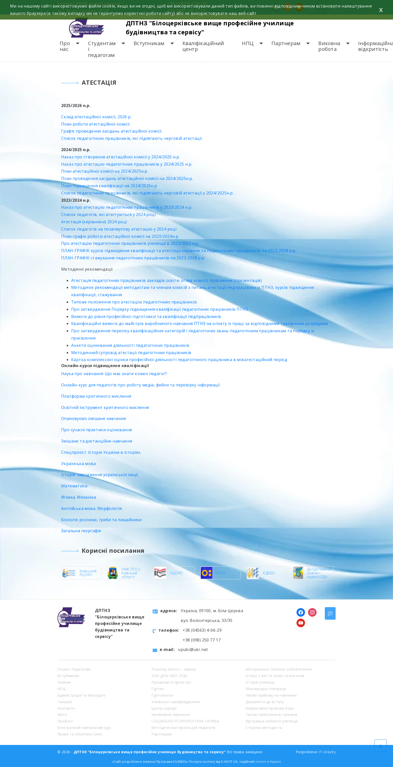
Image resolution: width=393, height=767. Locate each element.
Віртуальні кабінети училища (272, 721)
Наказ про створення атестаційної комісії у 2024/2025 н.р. (120, 157)
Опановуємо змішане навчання (93, 418)
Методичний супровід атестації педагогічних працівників (131, 352)
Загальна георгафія (81, 530)
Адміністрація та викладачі (81, 695)
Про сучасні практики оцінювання (96, 429)
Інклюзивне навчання (170, 714)
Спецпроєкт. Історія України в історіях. (101, 452)
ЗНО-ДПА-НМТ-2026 (169, 675)
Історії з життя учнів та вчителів (275, 675)
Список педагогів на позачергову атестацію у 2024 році (118, 229)
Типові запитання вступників (272, 714)
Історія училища (260, 682)
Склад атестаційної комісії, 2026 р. (96, 117)
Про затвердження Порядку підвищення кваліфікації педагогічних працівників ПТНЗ (159, 309)
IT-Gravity (327, 751)
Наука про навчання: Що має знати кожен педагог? (114, 373)
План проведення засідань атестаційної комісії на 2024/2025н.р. (127, 178)
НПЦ (247, 43)
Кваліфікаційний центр (203, 46)
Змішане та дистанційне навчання (96, 441)
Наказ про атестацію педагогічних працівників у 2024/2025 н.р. (126, 164)
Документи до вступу (265, 701)
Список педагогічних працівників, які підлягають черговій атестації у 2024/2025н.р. (147, 193)
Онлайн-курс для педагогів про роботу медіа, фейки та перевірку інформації (140, 385)
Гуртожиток (162, 695)
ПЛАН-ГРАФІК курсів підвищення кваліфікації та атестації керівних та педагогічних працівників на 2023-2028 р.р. (178, 250)
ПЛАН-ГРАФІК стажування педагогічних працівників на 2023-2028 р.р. (133, 258)
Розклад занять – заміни (173, 669)
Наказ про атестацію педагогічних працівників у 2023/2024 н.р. (126, 207)
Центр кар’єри (163, 708)
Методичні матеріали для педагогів (183, 727)
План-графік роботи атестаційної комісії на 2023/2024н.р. (120, 236)
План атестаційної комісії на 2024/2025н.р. (104, 171)
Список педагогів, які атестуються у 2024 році (108, 214)
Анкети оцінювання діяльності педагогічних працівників (130, 345)
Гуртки (157, 688)
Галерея (64, 701)
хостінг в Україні (268, 761)
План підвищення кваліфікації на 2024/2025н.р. (109, 185)
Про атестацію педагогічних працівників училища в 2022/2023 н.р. (130, 243)
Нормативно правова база (270, 708)
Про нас (65, 46)
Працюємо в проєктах (171, 682)
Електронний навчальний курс (84, 727)
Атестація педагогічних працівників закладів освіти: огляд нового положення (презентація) (166, 280)
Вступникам (149, 43)
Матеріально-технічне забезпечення (279, 669)
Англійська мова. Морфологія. (92, 508)
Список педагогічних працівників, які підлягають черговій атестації (131, 138)
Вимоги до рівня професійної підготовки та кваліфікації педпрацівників (146, 316)
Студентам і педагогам (102, 49)
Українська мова (78, 463)
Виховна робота (329, 46)
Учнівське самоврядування (175, 701)
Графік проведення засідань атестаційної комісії (111, 131)
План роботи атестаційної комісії (95, 124)
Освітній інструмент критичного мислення (105, 407)
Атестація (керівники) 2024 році (94, 222)
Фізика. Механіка (78, 497)
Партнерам (285, 43)
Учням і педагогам (73, 669)
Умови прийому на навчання (271, 695)
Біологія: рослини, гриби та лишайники (101, 519)
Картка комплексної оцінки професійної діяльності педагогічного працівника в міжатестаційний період (179, 359)
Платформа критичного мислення (96, 396)
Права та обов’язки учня (79, 734)
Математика (74, 486)
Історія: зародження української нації (99, 474)
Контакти (65, 708)
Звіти (62, 714)
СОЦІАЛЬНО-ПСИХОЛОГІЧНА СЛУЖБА (185, 721)
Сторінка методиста (264, 727)
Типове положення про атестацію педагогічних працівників (134, 302)
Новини (64, 682)
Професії (65, 721)
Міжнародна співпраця (266, 688)
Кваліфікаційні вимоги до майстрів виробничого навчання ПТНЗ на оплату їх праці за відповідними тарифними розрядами (199, 323)
